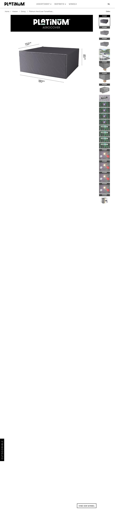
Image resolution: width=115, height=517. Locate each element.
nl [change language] (109, 3)
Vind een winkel (87, 505)
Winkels (73, 4)
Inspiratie (60, 4)
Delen (108, 11)
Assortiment (44, 4)
